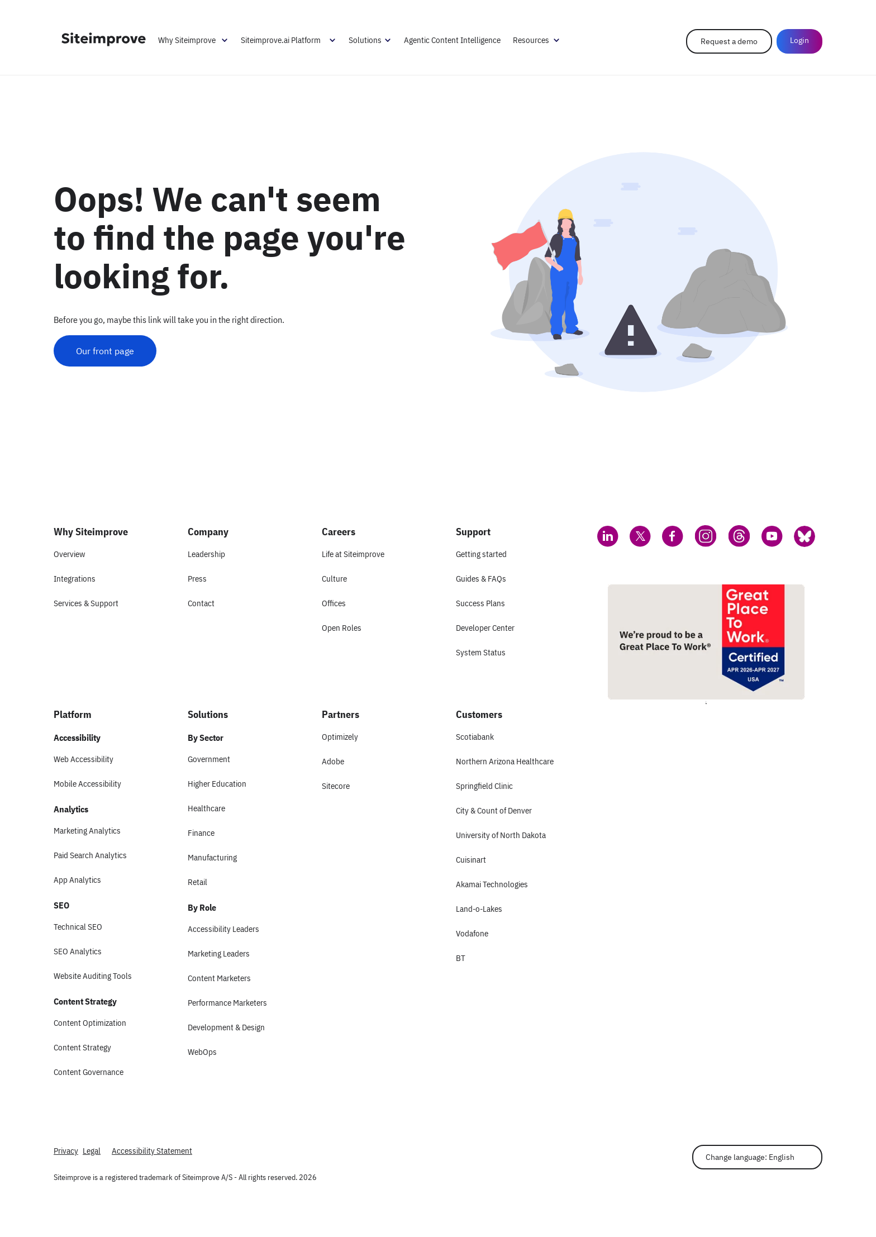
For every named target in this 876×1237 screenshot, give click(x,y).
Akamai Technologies (492, 884)
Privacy (66, 1150)
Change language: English (750, 1157)
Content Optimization (90, 1022)
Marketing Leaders (219, 953)
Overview (69, 554)
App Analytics (77, 879)
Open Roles (341, 627)
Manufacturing (212, 857)
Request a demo (729, 41)
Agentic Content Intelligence (452, 40)
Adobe (333, 761)
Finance (201, 832)
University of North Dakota (501, 835)
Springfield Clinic (484, 786)
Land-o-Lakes (479, 908)
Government (209, 759)
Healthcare (206, 808)
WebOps (202, 1051)
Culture (334, 578)
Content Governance (88, 1072)
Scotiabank (475, 736)
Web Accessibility (83, 759)
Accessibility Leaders (223, 929)
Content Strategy (82, 1047)
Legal (92, 1150)
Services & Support (86, 603)
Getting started (481, 554)
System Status (481, 652)
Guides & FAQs (481, 578)
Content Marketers (219, 978)
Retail (197, 882)
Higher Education (217, 783)
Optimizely (340, 736)
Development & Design (226, 1027)
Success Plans (480, 603)
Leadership (206, 554)
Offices (334, 603)
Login (799, 40)
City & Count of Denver (494, 810)
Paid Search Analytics (90, 855)
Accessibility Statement (152, 1150)
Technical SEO (78, 926)
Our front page (105, 350)
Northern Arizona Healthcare (505, 761)
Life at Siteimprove (353, 554)
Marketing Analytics (87, 830)
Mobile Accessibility (87, 783)
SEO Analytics (78, 951)
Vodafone (472, 933)
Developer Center (485, 627)
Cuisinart (471, 859)
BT (460, 958)
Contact (201, 603)
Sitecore (336, 786)
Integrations (75, 578)
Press (197, 578)
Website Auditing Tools (93, 975)
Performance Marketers (227, 1002)
